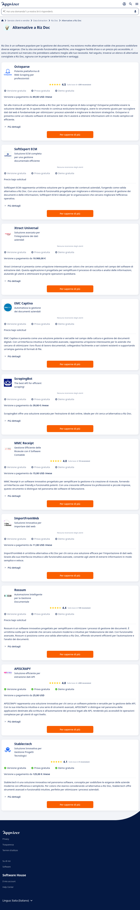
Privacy (6, 839)
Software (7, 866)
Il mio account (9, 881)
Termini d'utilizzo (10, 850)
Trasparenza (8, 844)
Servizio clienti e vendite (18, 20)
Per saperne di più (70, 134)
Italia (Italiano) (22, 900)
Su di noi (7, 861)
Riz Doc (54, 20)
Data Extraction (40, 20)
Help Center (8, 887)
